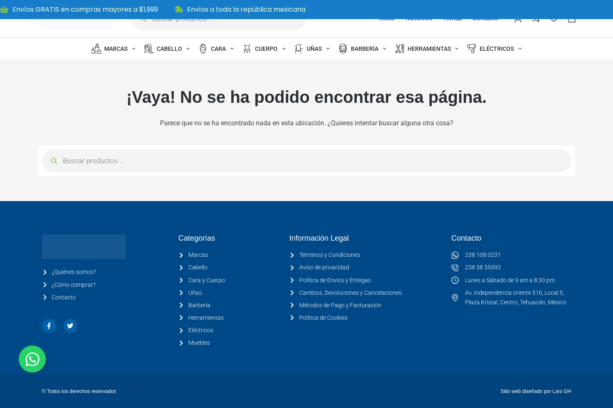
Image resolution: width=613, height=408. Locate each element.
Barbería (364, 49)
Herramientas (428, 49)
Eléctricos (496, 49)
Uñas (313, 49)
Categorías (196, 238)
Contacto (466, 238)
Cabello (168, 49)
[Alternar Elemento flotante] (32, 359)
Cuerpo (265, 49)
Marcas (115, 49)
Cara (217, 49)
